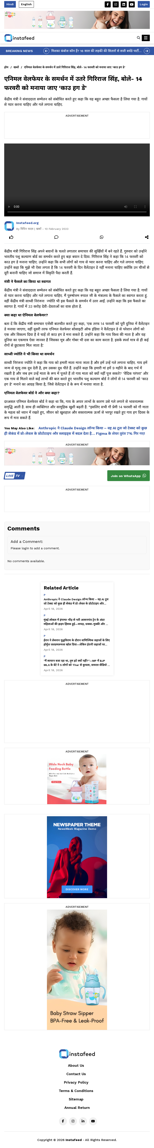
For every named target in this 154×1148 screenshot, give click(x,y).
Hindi (10, 4)
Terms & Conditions (76, 1091)
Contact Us (76, 1074)
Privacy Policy (76, 1082)
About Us (76, 1065)
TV (14, 476)
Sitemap (76, 1099)
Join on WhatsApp (128, 476)
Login (144, 4)
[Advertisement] (77, 128)
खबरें (16, 67)
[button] (138, 38)
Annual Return (77, 1107)
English (26, 4)
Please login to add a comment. (35, 548)
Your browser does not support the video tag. (77, 180)
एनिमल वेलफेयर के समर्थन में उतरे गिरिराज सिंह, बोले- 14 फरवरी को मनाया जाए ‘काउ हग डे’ (74, 67)
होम (6, 67)
